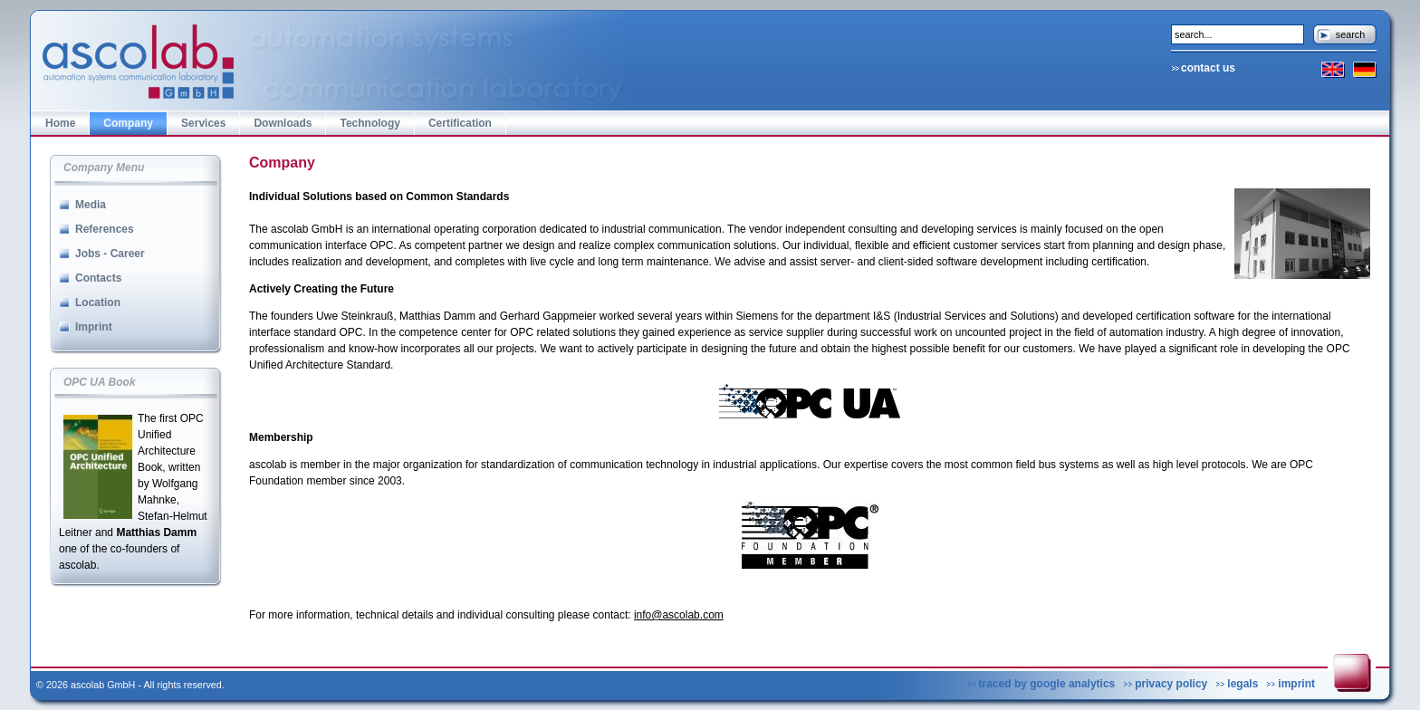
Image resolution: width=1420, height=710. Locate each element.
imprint (1296, 683)
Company (128, 123)
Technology (369, 123)
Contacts (98, 278)
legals (1242, 683)
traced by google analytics (1047, 683)
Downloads (283, 123)
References (104, 229)
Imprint (93, 327)
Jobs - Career (110, 253)
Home (60, 123)
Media (90, 204)
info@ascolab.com (679, 615)
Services (203, 123)
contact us (1208, 68)
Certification (460, 123)
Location (97, 302)
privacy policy (1171, 683)
